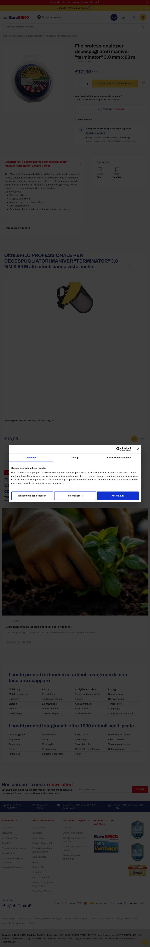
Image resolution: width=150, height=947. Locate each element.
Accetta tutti (117, 495)
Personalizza (75, 495)
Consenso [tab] (31, 457)
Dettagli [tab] (75, 457)
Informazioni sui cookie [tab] (119, 457)
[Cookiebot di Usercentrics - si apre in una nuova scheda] (118, 449)
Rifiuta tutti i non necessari (32, 495)
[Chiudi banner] (138, 449)
